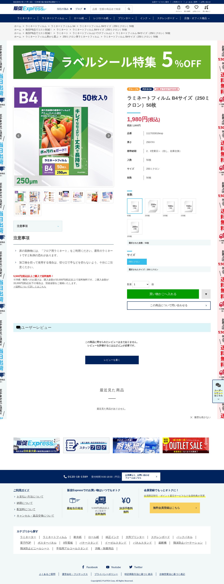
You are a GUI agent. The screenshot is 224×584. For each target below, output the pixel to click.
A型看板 (68, 542)
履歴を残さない (202, 417)
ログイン (118, 345)
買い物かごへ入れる (163, 294)
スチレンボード (166, 18)
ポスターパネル (47, 542)
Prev (18, 135)
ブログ (78, 9)
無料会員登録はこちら (166, 507)
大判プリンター (135, 537)
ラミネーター (24, 18)
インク (144, 18)
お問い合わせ (206, 2)
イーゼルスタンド (115, 542)
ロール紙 (79, 18)
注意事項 (22, 226)
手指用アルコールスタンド (72, 548)
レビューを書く (112, 360)
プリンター (124, 18)
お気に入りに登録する (206, 294)
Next (108, 135)
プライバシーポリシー (106, 574)
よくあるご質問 (191, 2)
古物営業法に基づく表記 (172, 574)
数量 (129, 284)
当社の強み (63, 9)
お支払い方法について (30, 496)
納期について (25, 503)
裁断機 (162, 542)
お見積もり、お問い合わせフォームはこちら (137, 476)
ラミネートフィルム (53, 18)
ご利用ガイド (177, 2)
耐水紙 (78, 537)
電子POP (25, 542)
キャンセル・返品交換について (35, 515)
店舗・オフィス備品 (195, 18)
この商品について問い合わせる (169, 305)
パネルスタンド (142, 542)
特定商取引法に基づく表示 (139, 574)
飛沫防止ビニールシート (34, 548)
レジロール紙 (100, 18)
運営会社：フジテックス (75, 574)
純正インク (112, 537)
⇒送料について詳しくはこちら (29, 286)
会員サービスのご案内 (160, 2)
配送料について (26, 509)
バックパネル (185, 537)
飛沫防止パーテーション (188, 542)
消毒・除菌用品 (104, 548)
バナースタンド (89, 542)
